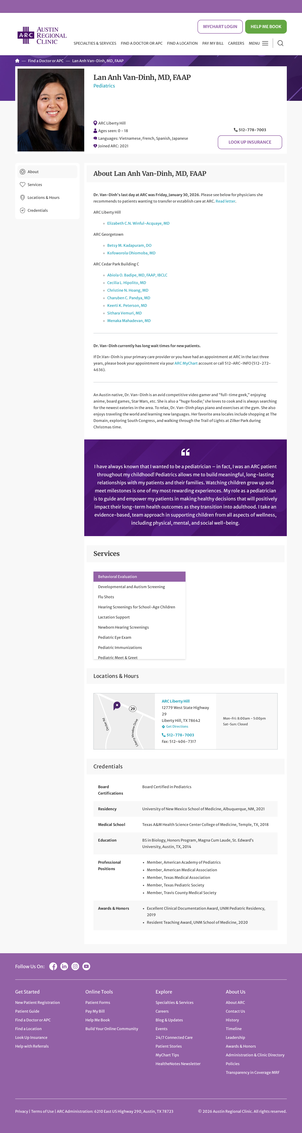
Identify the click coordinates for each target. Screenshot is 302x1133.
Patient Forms (97, 1002)
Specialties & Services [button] (95, 43)
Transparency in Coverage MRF (252, 1072)
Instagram (75, 966)
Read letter (225, 201)
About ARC (235, 1002)
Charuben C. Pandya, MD (128, 298)
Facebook (53, 966)
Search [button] (280, 43)
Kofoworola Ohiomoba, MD (131, 253)
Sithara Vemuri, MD (124, 313)
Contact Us (235, 1011)
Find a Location (182, 43)
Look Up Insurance (250, 142)
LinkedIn (64, 966)
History (232, 1020)
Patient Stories (169, 1046)
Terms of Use (43, 1111)
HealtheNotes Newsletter (178, 1063)
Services (35, 184)
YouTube (86, 966)
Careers (236, 43)
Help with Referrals (32, 1046)
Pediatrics (104, 86)
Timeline (234, 1028)
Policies (233, 1063)
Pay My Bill (213, 43)
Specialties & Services (175, 1002)
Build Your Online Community (111, 1028)
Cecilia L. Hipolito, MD (126, 282)
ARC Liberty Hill (112, 123)
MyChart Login (220, 26)
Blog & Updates (169, 1020)
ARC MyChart (186, 363)
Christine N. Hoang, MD (127, 290)
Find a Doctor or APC (142, 43)
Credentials (38, 210)
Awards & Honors (241, 1046)
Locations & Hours (44, 197)
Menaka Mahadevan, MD (129, 320)
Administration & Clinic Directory (255, 1055)
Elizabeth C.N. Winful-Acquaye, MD (138, 223)
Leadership (235, 1037)
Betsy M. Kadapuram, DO (129, 245)
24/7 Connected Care (174, 1037)
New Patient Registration (37, 1002)
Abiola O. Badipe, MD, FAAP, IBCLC (137, 275)
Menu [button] (254, 43)
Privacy (21, 1111)
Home (17, 61)
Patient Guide (27, 1011)
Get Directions (177, 726)
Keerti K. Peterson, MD (127, 305)
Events (162, 1028)
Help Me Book (266, 26)
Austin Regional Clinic (42, 35)
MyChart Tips (167, 1055)
